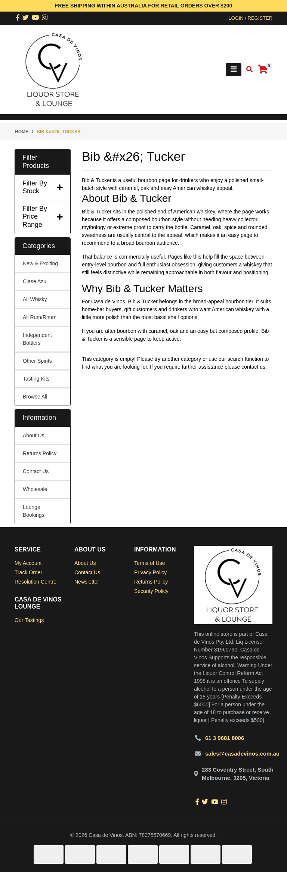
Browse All (35, 397)
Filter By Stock (42, 187)
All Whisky (35, 299)
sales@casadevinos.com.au (242, 753)
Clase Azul (35, 281)
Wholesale (35, 489)
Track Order (28, 572)
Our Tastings (29, 620)
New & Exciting (40, 263)
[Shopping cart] (262, 69)
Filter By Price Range (42, 216)
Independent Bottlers (37, 339)
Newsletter (86, 582)
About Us (33, 435)
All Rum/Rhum (39, 317)
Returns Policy (39, 453)
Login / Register (250, 18)
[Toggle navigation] (233, 69)
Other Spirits (37, 361)
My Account (28, 563)
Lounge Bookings (33, 511)
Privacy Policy (150, 572)
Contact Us (36, 471)
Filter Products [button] (35, 161)
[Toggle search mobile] (247, 69)
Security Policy (151, 591)
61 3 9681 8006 (224, 738)
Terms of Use (149, 563)
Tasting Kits (36, 379)
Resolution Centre (35, 582)
